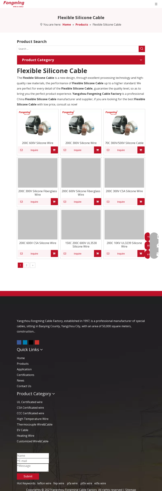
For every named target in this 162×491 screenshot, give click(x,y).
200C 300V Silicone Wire (81, 143)
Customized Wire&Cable (32, 441)
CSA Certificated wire (30, 408)
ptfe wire (86, 483)
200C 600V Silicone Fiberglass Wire (81, 192)
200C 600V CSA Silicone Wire (37, 243)
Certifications (25, 375)
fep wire (58, 483)
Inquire (28, 149)
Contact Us (24, 386)
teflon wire (44, 483)
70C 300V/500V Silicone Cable (124, 143)
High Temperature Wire (32, 419)
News (20, 380)
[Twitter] (31, 342)
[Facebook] (19, 342)
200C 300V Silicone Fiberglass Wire (37, 192)
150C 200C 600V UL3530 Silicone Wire (81, 244)
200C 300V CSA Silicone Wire (124, 191)
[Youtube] (37, 342)
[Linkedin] (25, 342)
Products (23, 364)
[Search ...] (78, 49)
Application (24, 369)
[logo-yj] (23, 310)
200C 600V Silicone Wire (37, 143)
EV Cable (22, 430)
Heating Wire (25, 436)
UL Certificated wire (30, 402)
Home (21, 358)
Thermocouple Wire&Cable (35, 424)
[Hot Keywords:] (142, 49)
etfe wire (100, 483)
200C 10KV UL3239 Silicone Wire (124, 244)
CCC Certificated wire (30, 413)
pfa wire (72, 483)
